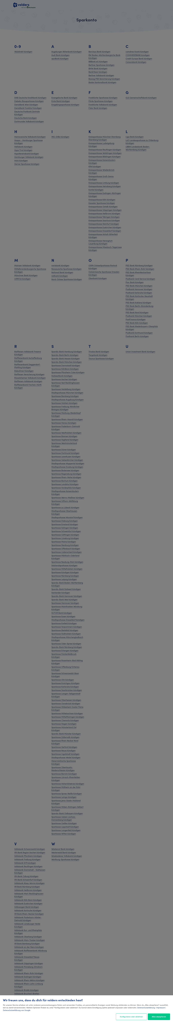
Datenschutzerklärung (146, 1007)
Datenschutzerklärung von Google (16, 1010)
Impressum (160, 1007)
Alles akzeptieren (159, 1016)
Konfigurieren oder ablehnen (131, 1016)
